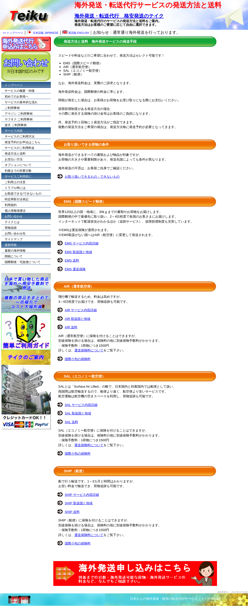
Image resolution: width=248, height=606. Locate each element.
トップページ (14, 85)
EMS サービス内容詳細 (81, 243)
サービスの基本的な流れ (21, 102)
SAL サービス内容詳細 (81, 405)
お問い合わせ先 (15, 233)
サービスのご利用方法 (19, 136)
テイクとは (12, 222)
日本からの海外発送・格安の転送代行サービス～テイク (170, 599)
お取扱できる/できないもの (23, 193)
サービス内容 (14, 131)
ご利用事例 (12, 108)
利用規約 (11, 205)
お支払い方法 (14, 159)
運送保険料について (88, 350)
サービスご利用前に (18, 176)
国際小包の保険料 (78, 359)
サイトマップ (14, 239)
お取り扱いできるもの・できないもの (92, 176)
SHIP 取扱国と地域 (79, 503)
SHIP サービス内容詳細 (82, 495)
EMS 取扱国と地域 (78, 252)
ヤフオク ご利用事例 (18, 119)
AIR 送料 (71, 327)
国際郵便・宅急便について (22, 262)
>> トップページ (13, 32)
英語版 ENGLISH (75, 32)
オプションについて (18, 165)
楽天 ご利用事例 (15, 125)
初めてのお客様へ (17, 96)
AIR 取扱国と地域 (77, 319)
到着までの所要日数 (18, 170)
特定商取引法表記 (17, 199)
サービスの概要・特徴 (19, 91)
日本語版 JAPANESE (43, 32)
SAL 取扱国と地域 (78, 413)
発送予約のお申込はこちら (22, 142)
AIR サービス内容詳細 (81, 310)
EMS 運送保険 (75, 269)
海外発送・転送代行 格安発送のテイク (119, 16)
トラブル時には (15, 188)
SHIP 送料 (72, 512)
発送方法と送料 (15, 153)
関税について (14, 256)
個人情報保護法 (15, 210)
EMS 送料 (72, 260)
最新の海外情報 (15, 250)
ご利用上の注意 (15, 182)
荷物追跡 (11, 228)
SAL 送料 (71, 422)
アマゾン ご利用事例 (18, 113)
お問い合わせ (14, 216)
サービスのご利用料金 (19, 148)
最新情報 (11, 245)
